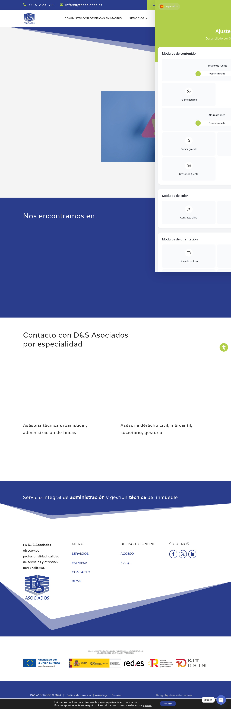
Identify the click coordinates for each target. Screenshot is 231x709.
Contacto (200, 18)
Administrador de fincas (90, 591)
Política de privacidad (79, 695)
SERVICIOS (80, 554)
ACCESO (127, 554)
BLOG (76, 581)
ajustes (145, 705)
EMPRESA (79, 563)
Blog (180, 18)
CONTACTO (81, 572)
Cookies (116, 695)
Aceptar (168, 703)
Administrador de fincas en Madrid (93, 18)
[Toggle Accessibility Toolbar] (223, 347)
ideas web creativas (180, 695)
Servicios (136, 18)
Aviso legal (101, 695)
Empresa (162, 18)
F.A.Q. (125, 563)
